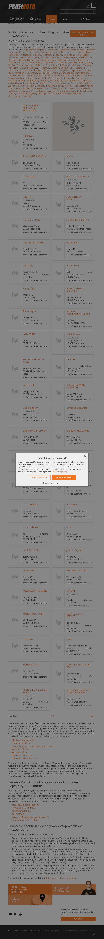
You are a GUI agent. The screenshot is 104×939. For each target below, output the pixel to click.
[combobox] (85, 455)
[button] (52, 483)
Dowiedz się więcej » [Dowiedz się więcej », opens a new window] (60, 472)
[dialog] (52, 469)
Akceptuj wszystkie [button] (64, 477)
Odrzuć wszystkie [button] (39, 477)
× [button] (86, 457)
